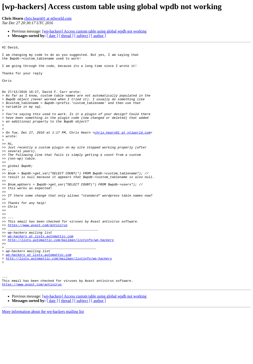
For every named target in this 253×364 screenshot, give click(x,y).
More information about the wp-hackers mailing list (43, 360)
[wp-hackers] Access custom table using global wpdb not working (94, 31)
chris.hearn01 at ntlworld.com (48, 18)
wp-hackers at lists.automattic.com (40, 274)
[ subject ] (82, 36)
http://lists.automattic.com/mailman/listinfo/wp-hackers (61, 279)
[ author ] (98, 36)
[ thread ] (66, 36)
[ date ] (52, 36)
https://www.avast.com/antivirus (37, 261)
